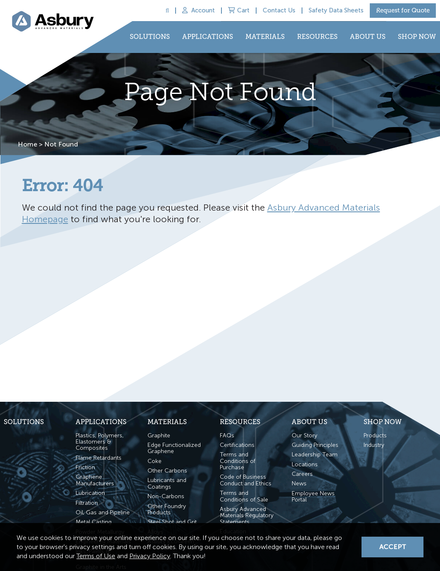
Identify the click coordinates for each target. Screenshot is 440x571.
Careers (302, 474)
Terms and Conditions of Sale (244, 496)
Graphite (158, 435)
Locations (305, 464)
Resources (317, 37)
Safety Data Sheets (336, 10)
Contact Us (279, 10)
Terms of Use (95, 556)
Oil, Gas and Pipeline (103, 512)
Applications (207, 37)
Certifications (237, 445)
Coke (154, 461)
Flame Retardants (98, 458)
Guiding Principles (315, 445)
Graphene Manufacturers (95, 480)
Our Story (304, 435)
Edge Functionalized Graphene (174, 448)
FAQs (227, 435)
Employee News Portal (313, 496)
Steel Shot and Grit (172, 522)
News (299, 483)
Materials (265, 37)
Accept (392, 547)
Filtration (87, 503)
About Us (367, 37)
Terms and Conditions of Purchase (237, 460)
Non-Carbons (165, 496)
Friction (85, 467)
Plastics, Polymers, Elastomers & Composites (100, 441)
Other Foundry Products (166, 509)
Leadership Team (315, 454)
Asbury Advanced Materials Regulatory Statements (247, 515)
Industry (374, 445)
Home (27, 144)
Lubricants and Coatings (166, 483)
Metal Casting (94, 522)
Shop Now (417, 37)
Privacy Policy (149, 556)
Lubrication (90, 493)
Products (375, 435)
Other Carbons (167, 471)
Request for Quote (403, 10)
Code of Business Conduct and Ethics (245, 480)
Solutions (150, 37)
